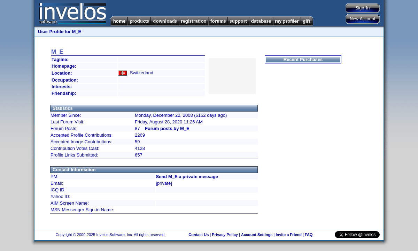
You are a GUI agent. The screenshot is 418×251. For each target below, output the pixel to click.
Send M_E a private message (187, 176)
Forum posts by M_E (167, 128)
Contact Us (198, 235)
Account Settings (256, 235)
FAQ (309, 235)
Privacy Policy (225, 235)
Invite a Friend (289, 235)
